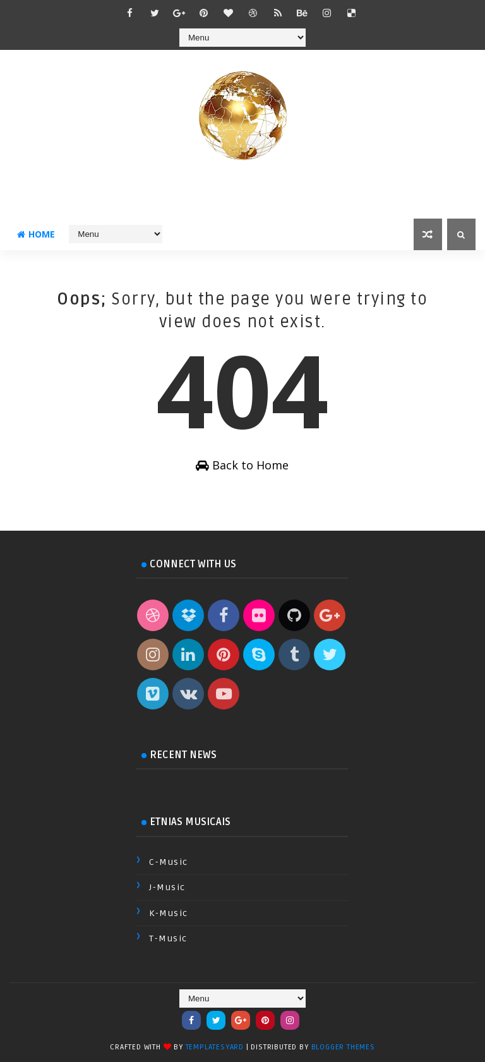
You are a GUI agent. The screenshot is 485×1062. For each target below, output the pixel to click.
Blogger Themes (343, 1047)
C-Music (168, 862)
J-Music (167, 887)
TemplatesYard (215, 1047)
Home (36, 234)
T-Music (168, 938)
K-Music (168, 913)
